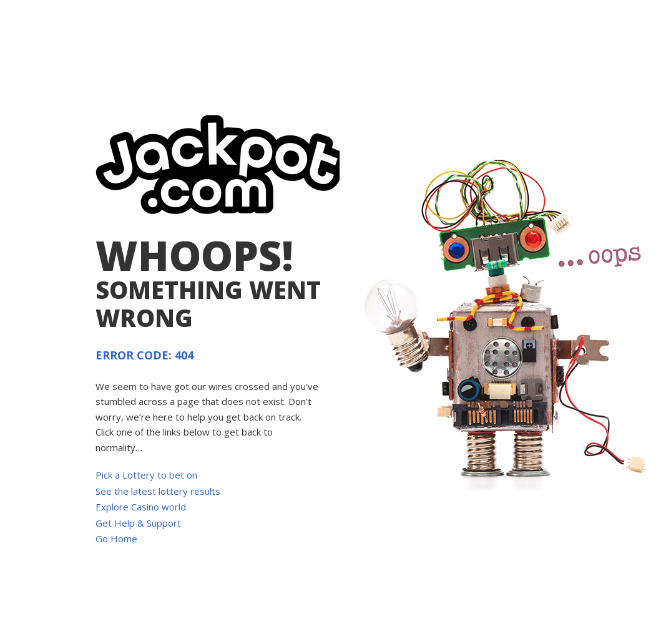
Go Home (116, 538)
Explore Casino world (140, 506)
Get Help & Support (138, 523)
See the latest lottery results (157, 491)
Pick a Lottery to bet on (146, 475)
